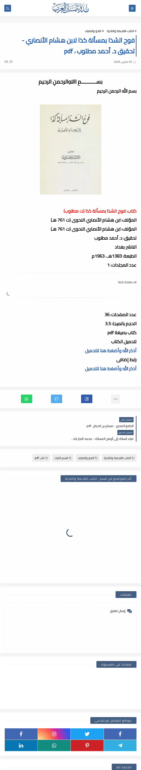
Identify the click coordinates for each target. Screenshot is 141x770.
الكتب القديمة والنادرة (120, 31)
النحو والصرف (93, 31)
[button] (86, 399)
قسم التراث (62, 445)
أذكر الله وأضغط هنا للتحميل (110, 350)
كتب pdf (41, 445)
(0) (9, 61)
